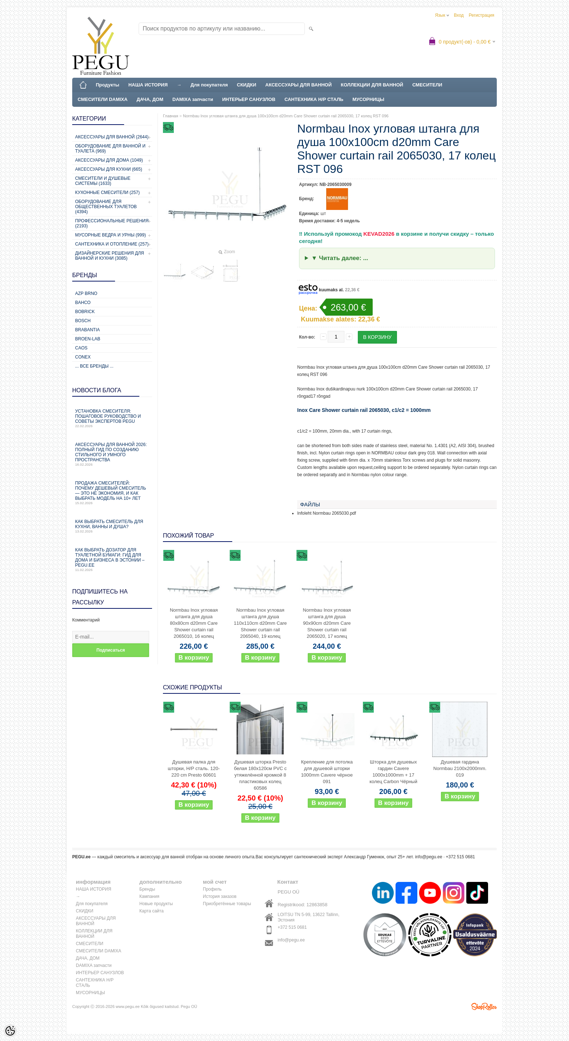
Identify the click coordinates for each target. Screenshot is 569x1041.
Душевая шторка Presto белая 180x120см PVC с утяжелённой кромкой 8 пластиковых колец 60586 (260, 775)
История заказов (220, 896)
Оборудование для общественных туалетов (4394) (106, 206)
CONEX (83, 357)
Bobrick (85, 311)
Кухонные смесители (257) (107, 192)
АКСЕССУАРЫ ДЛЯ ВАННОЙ (298, 85)
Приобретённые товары (227, 903)
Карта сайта (151, 911)
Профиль (212, 889)
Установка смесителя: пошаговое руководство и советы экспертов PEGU (112, 418)
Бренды (147, 889)
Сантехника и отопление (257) (112, 244)
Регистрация (481, 15)
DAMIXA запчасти (192, 99)
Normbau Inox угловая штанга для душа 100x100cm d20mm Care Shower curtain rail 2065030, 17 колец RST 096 (285, 116)
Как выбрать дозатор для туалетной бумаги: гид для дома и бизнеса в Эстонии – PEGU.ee (112, 559)
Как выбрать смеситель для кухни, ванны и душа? (112, 526)
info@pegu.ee (428, 856)
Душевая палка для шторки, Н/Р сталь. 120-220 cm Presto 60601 (194, 768)
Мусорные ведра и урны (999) (110, 235)
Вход (459, 15)
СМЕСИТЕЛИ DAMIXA (102, 99)
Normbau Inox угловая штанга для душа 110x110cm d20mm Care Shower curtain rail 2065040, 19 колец (260, 623)
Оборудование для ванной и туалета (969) (110, 148)
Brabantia (87, 329)
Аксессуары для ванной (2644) (111, 136)
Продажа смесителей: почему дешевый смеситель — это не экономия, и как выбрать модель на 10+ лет (112, 493)
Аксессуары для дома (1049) (109, 160)
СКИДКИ (246, 85)
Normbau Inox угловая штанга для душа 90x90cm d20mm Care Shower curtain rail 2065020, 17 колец (327, 623)
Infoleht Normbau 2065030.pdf (326, 513)
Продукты (107, 85)
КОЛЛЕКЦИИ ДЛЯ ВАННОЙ (372, 85)
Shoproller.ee (484, 1006)
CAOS (81, 348)
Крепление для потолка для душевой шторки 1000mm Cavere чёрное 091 (327, 771)
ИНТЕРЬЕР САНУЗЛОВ (248, 99)
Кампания (149, 896)
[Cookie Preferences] (10, 1030)
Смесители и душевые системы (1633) (102, 181)
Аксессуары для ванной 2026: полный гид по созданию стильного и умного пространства (112, 454)
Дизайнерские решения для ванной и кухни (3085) (109, 256)
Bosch (83, 320)
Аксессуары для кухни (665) (108, 169)
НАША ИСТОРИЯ (148, 85)
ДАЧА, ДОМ (149, 99)
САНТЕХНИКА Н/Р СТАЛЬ (313, 99)
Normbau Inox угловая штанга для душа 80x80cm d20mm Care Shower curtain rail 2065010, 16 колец (194, 623)
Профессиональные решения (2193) (111, 223)
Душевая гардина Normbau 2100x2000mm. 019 (460, 768)
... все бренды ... (94, 366)
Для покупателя (209, 85)
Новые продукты (156, 903)
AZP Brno (86, 293)
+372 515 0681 (292, 927)
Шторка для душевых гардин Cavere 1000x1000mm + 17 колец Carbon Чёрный (393, 771)
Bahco (83, 302)
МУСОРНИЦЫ (368, 99)
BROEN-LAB (87, 338)
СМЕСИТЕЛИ (427, 85)
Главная (170, 116)
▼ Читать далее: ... (339, 258)
